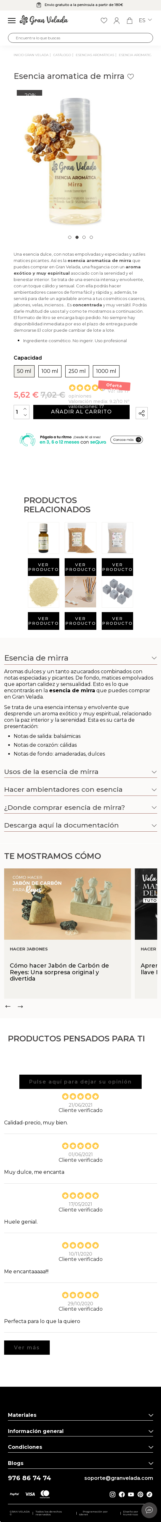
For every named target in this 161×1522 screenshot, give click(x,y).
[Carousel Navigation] (80, 1006)
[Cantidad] (21, 412)
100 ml (50, 371)
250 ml (77, 371)
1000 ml (106, 371)
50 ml (24, 371)
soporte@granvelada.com (118, 1478)
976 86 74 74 (29, 1478)
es (145, 20)
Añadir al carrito (81, 412)
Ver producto (43, 567)
